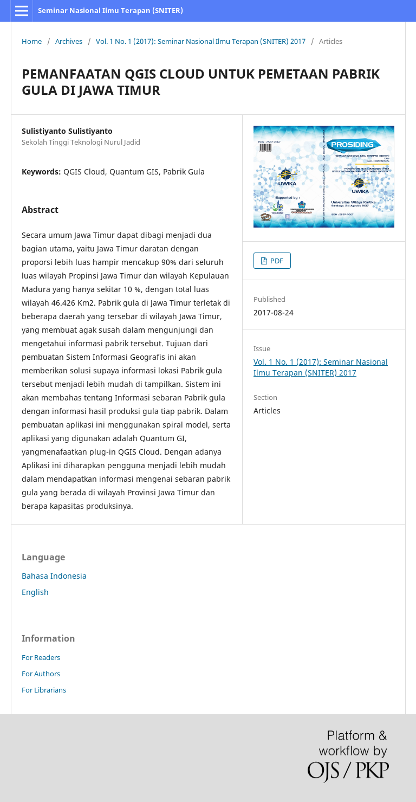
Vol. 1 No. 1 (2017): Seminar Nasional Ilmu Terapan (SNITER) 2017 (201, 41)
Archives (68, 41)
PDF (276, 261)
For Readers (41, 657)
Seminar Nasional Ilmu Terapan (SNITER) (110, 10)
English (35, 592)
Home (32, 41)
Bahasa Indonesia (54, 576)
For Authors (41, 673)
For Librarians (44, 690)
